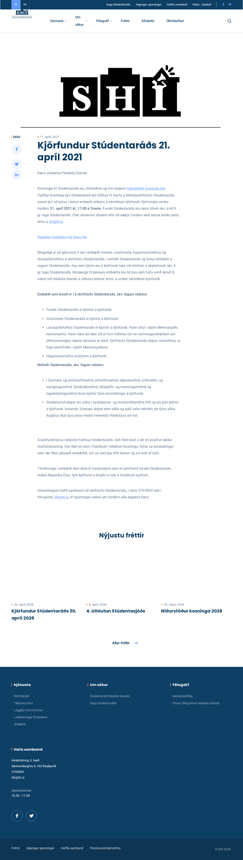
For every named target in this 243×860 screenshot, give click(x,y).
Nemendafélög (183, 696)
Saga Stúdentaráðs (118, 5)
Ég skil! (167, 833)
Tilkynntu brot (23, 703)
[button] (233, 21)
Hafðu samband (177, 5)
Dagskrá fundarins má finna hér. (58, 237)
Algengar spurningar (149, 5)
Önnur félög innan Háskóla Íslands (196, 703)
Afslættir (153, 22)
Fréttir (130, 22)
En (25, 5)
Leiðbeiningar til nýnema (30, 717)
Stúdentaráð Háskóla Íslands (110, 696)
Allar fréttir (121, 643)
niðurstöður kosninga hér (141, 188)
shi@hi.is (51, 222)
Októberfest (180, 22)
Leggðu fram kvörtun (28, 710)
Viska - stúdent (201, 5)
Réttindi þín (21, 696)
